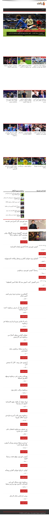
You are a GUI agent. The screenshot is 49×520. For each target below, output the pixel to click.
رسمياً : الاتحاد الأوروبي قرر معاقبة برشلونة (12, 207)
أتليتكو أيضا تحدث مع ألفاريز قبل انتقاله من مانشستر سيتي (11, 100)
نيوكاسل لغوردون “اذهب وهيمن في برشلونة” (40, 133)
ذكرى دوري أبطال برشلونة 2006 (13, 202)
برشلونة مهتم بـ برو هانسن (24, 166)
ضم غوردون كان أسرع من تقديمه (16, 221)
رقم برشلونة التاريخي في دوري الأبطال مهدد (13, 211)
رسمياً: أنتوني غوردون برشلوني (17, 274)
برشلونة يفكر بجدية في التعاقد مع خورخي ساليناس (39, 66)
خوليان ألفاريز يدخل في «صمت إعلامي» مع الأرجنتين (11, 167)
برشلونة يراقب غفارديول (19, 395)
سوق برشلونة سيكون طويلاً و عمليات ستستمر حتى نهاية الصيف (25, 100)
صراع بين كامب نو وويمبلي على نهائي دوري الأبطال (12, 198)
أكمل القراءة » (24, 228)
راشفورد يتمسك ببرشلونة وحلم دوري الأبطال (10, 66)
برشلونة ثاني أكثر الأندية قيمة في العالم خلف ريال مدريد (39, 100)
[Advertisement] (32, 47)
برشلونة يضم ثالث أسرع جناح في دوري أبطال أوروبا (12, 194)
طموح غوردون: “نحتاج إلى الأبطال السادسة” (24, 133)
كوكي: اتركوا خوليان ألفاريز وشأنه (16, 476)
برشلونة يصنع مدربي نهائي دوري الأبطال (13, 215)
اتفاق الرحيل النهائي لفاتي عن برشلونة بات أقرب (24, 66)
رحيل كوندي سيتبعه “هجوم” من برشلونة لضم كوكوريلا (30, 30)
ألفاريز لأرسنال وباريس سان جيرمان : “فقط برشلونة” (11, 134)
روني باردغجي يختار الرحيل (18, 501)
